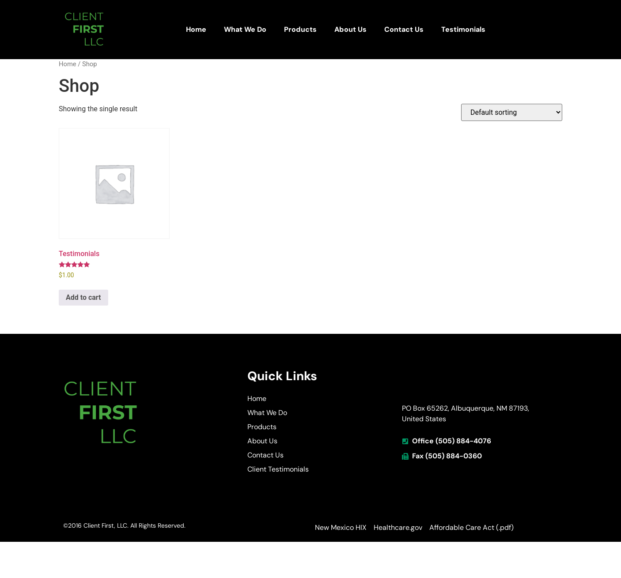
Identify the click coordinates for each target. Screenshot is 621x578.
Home (196, 29)
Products (300, 29)
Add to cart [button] (83, 297)
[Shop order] (511, 112)
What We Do (245, 29)
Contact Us (404, 29)
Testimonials (463, 29)
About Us (350, 29)
